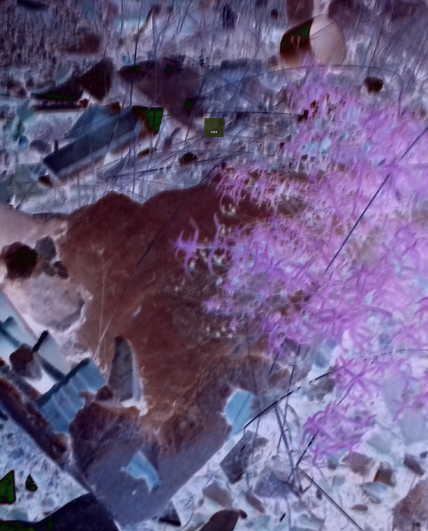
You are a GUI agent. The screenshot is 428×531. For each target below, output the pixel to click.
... (213, 88)
